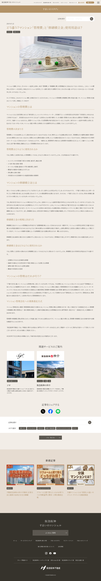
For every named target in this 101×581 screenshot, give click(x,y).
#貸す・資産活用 (50, 431)
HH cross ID (54, 560)
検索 (91, 18)
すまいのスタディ (56, 2)
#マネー (9, 32)
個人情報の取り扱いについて (46, 546)
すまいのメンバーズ (73, 2)
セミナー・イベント (64, 2)
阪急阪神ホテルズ (67, 560)
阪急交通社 (79, 560)
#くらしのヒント (32, 431)
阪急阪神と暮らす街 (47, 2)
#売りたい (40, 431)
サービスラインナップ (38, 2)
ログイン (90, 2)
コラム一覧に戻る (53, 437)
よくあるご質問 (56, 533)
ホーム (15, 541)
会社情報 (60, 546)
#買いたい (16, 32)
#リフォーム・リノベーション (63, 431)
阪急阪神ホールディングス (40, 560)
